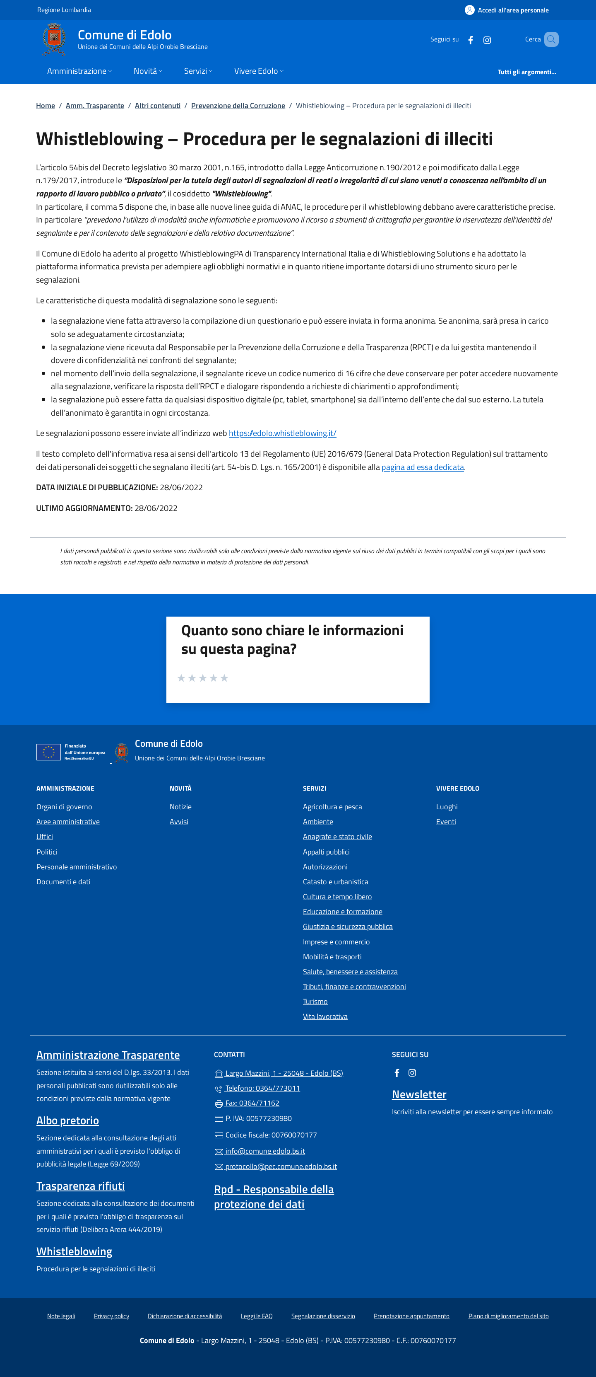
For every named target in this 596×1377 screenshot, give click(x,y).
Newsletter (419, 1094)
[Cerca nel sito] (549, 39)
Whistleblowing (74, 1251)
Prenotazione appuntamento (411, 1316)
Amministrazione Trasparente (108, 1054)
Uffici (44, 836)
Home (45, 105)
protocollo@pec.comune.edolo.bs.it (275, 1166)
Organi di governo (64, 806)
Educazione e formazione (342, 911)
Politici (47, 851)
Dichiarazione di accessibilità (185, 1316)
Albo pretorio (67, 1120)
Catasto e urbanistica (335, 881)
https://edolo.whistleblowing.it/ (282, 432)
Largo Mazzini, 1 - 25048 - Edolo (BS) (298, 1072)
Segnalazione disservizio (323, 1316)
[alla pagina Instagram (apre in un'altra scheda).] (475, 39)
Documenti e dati (63, 881)
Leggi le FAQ (257, 1316)
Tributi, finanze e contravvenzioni (354, 986)
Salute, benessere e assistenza (350, 971)
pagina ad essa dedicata (423, 466)
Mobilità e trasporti (332, 956)
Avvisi (179, 821)
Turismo (315, 1001)
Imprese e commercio (336, 941)
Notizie (181, 806)
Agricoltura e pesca (332, 806)
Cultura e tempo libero (337, 896)
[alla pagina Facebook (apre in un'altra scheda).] (458, 39)
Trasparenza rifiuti (80, 1185)
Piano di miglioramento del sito (509, 1316)
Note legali (61, 1316)
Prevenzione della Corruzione (238, 105)
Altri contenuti (157, 105)
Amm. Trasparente (95, 105)
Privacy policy (111, 1316)
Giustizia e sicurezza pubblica (348, 926)
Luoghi (447, 806)
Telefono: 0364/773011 (257, 1088)
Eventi (446, 821)
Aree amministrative (68, 821)
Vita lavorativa (325, 1016)
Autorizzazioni (325, 866)
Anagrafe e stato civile (337, 836)
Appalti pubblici (326, 851)
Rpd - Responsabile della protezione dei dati (274, 1196)
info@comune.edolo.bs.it (259, 1151)
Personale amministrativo (76, 866)
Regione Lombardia (64, 9)
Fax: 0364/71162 (246, 1102)
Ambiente (318, 821)
